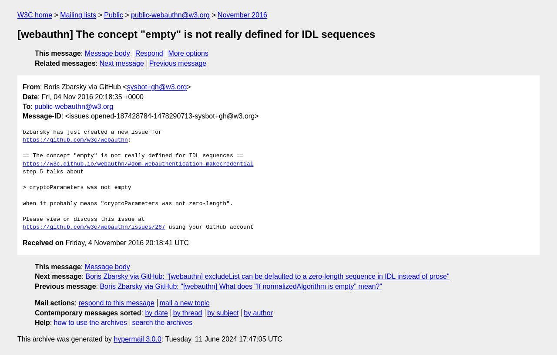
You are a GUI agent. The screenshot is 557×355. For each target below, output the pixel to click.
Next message (122, 63)
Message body (107, 53)
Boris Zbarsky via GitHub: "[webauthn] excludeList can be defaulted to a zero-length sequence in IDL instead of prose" (268, 276)
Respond (149, 53)
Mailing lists (78, 15)
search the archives (162, 322)
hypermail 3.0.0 (137, 339)
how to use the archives (90, 322)
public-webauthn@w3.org (170, 15)
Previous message (178, 63)
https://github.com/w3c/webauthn (75, 140)
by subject (222, 313)
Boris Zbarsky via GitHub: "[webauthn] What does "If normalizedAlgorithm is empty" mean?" (241, 286)
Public (113, 15)
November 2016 (242, 15)
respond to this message (116, 303)
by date (156, 313)
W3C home (34, 15)
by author (258, 313)
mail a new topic (185, 303)
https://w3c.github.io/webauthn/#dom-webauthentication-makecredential (138, 164)
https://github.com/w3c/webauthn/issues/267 (94, 227)
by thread (187, 313)
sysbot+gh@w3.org (157, 87)
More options (188, 53)
